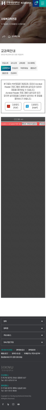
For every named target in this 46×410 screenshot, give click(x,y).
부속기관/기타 (9, 342)
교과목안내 (16, 36)
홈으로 (9, 36)
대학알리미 (31, 350)
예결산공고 (4, 353)
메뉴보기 (42, 3)
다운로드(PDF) (15, 106)
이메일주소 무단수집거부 (32, 353)
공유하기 (4, 36)
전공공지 (15, 68)
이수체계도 (31, 63)
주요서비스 (7, 335)
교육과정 (22, 63)
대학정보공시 (20, 350)
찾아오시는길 (16, 353)
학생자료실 (24, 68)
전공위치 (14, 73)
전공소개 (5, 63)
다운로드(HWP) (34, 106)
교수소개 (14, 63)
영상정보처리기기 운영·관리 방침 (11, 357)
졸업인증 (5, 73)
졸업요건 (33, 68)
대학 (5, 321)
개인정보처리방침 (6, 350)
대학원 (6, 328)
